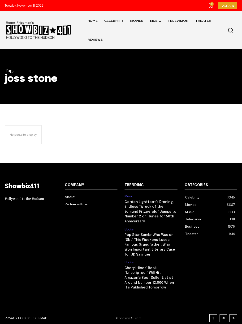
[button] (230, 30)
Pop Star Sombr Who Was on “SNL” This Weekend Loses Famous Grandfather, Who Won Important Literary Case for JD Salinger (151, 238)
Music (129, 196)
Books (129, 223)
